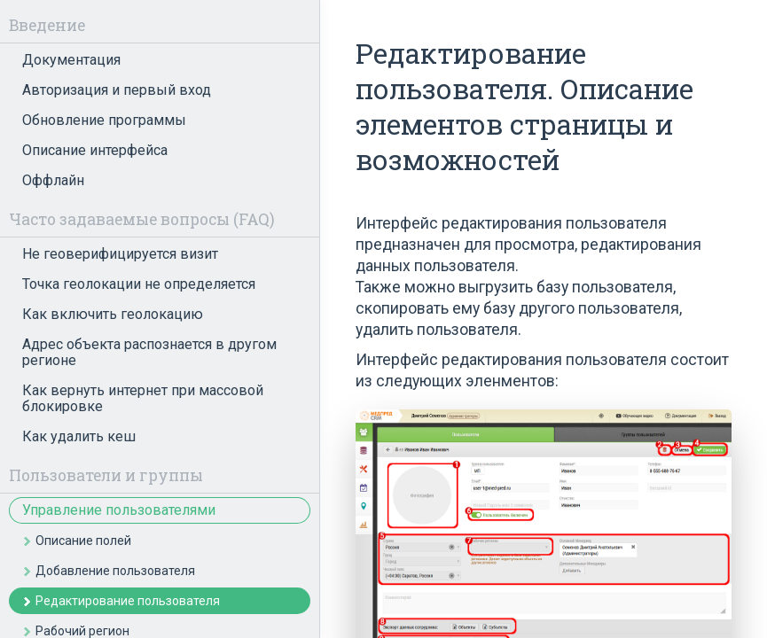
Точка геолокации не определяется (138, 284)
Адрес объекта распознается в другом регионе (149, 352)
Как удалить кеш (79, 436)
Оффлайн (53, 180)
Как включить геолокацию (112, 314)
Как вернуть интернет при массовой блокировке (142, 398)
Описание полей (83, 540)
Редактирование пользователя (127, 601)
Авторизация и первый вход (116, 90)
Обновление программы (104, 120)
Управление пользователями (118, 510)
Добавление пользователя (115, 571)
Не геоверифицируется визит (120, 253)
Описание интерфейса (95, 150)
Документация (71, 59)
